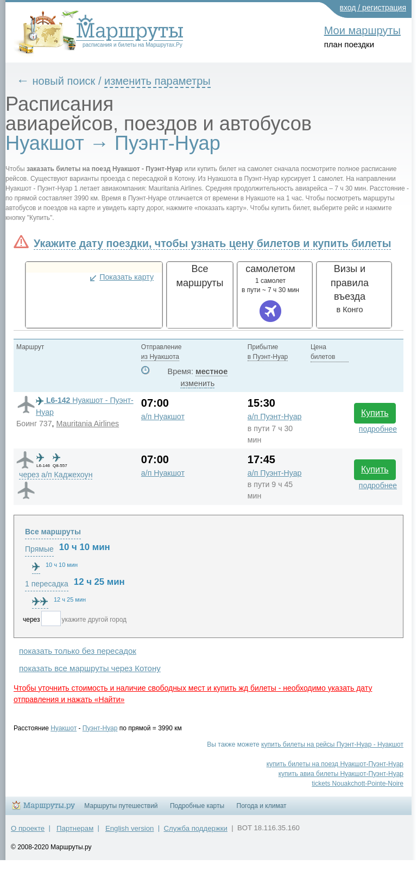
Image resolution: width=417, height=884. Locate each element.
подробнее (378, 429)
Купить (375, 413)
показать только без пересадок (77, 650)
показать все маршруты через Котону (90, 668)
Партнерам (74, 828)
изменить (197, 383)
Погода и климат (262, 806)
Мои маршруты (362, 30)
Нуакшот (63, 728)
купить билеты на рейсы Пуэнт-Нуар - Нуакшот (332, 744)
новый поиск (64, 81)
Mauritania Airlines (87, 423)
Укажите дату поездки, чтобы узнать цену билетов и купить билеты (212, 243)
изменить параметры (157, 81)
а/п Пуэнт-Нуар (275, 416)
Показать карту (126, 277)
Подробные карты (197, 806)
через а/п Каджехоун (55, 474)
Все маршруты (53, 531)
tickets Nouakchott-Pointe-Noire (357, 783)
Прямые (39, 549)
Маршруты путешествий (120, 806)
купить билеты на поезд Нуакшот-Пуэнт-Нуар (335, 764)
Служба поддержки (196, 828)
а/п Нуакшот (163, 416)
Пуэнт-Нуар (100, 728)
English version (129, 828)
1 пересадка (46, 583)
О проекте (28, 828)
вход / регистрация (373, 7)
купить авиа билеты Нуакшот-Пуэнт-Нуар (341, 774)
